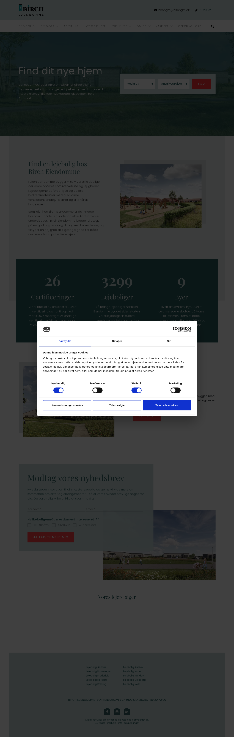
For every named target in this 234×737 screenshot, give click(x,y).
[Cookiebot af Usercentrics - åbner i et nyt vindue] (175, 329)
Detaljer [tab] (117, 340)
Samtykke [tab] (65, 340)
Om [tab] (169, 340)
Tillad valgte (117, 405)
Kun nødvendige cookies (67, 405)
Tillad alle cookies (166, 405)
